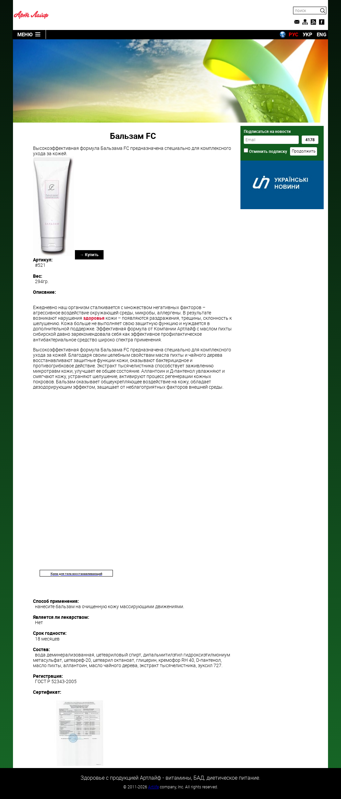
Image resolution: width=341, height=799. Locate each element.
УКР (307, 34)
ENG (321, 34)
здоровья (94, 318)
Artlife (153, 786)
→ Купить (89, 254)
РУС (293, 34)
